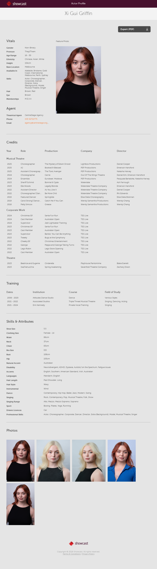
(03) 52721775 (31, 119)
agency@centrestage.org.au (37, 123)
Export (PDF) (127, 29)
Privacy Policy (88, 554)
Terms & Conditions (72, 554)
